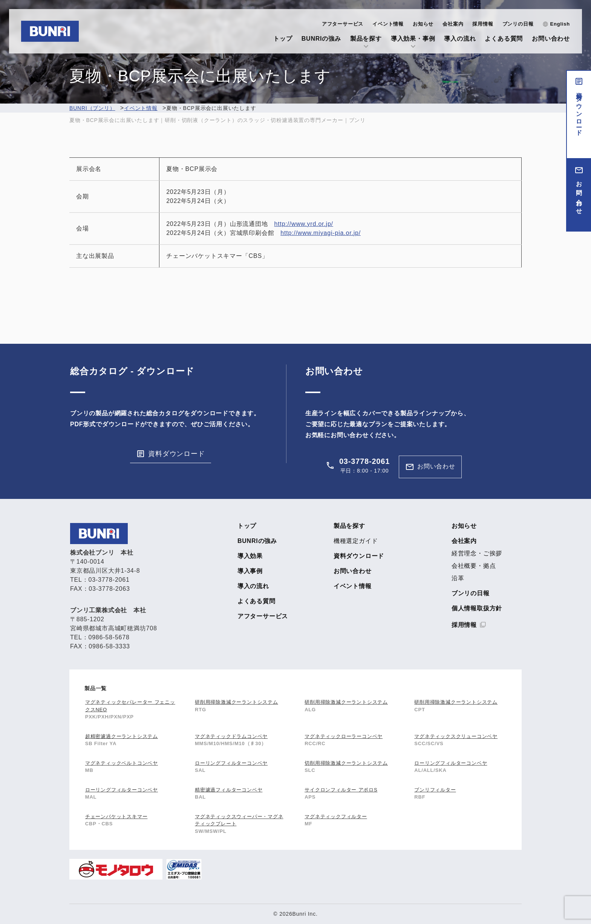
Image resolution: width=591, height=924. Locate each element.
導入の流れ (460, 38)
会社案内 (452, 24)
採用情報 (482, 24)
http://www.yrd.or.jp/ (303, 224)
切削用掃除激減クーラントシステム (346, 763)
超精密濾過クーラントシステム (121, 736)
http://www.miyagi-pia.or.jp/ (320, 233)
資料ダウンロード (579, 111)
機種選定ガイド (356, 541)
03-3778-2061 (364, 461)
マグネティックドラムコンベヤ (231, 736)
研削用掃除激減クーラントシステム (236, 702)
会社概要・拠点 (474, 566)
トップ (282, 38)
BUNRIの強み (321, 38)
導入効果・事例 (413, 38)
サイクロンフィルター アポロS (341, 790)
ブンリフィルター (435, 790)
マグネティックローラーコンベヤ (344, 736)
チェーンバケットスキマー (116, 816)
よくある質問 (504, 38)
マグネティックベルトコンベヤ (121, 763)
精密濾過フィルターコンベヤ (228, 790)
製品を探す (366, 38)
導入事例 (250, 571)
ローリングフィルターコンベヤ (231, 763)
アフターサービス (342, 24)
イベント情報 (388, 24)
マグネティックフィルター (336, 816)
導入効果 (250, 556)
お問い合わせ (551, 38)
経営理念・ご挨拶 (477, 553)
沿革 (458, 578)
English (560, 24)
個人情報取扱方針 (477, 608)
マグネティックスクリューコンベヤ (456, 736)
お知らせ (423, 24)
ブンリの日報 (518, 24)
